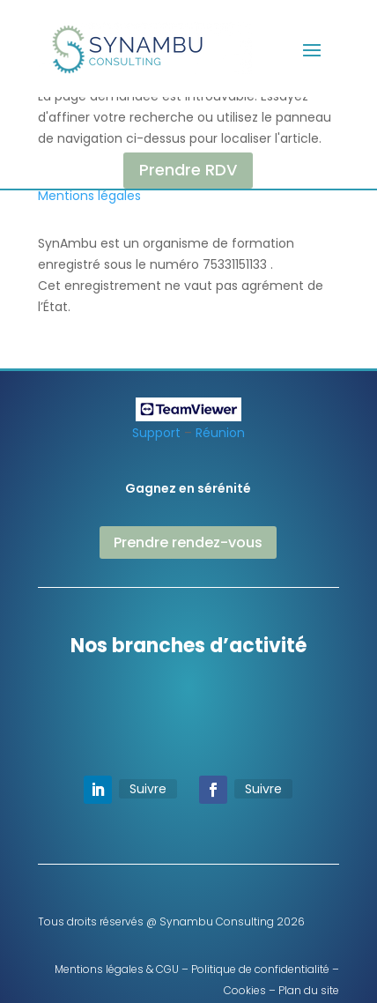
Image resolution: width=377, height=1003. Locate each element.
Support (156, 433)
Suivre (147, 789)
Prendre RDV (188, 170)
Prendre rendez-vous (188, 542)
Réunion (220, 433)
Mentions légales (89, 195)
